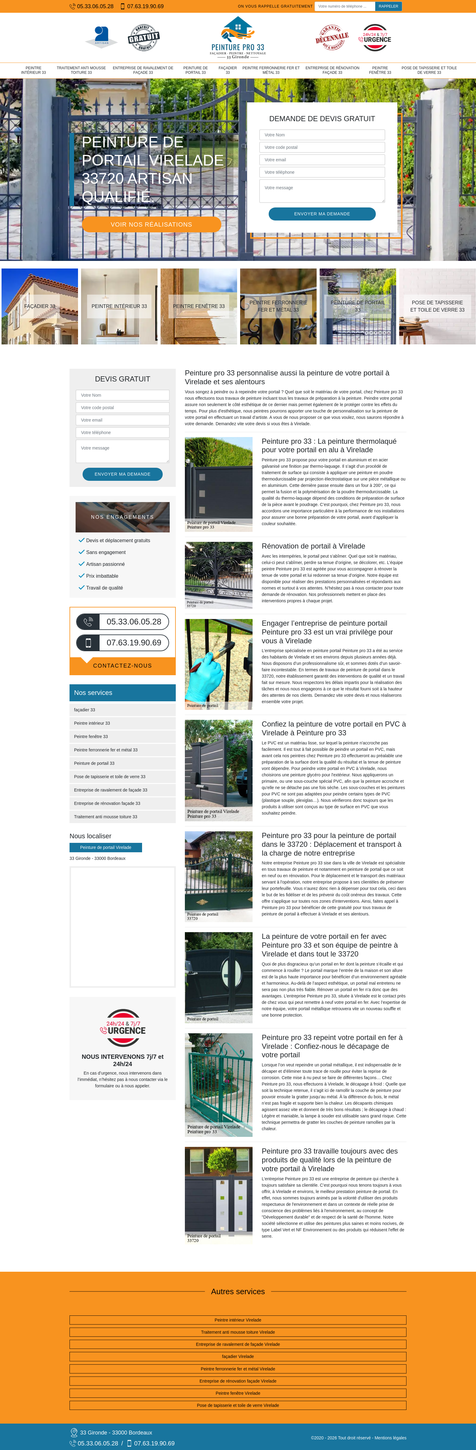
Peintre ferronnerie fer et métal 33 (271, 70)
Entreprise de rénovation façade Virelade (237, 1381)
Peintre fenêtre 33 (380, 70)
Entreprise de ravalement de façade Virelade (238, 1344)
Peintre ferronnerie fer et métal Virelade (238, 1368)
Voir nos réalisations (151, 224)
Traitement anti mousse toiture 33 (81, 70)
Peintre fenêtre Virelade (238, 1393)
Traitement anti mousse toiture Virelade (238, 1332)
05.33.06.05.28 (92, 6)
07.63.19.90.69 (142, 6)
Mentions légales (390, 1437)
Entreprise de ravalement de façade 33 (143, 70)
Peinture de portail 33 (195, 70)
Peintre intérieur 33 (33, 70)
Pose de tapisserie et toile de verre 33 (429, 70)
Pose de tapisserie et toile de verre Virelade (238, 1405)
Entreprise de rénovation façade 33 (332, 70)
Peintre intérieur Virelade (238, 1320)
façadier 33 (228, 70)
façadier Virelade (238, 1356)
